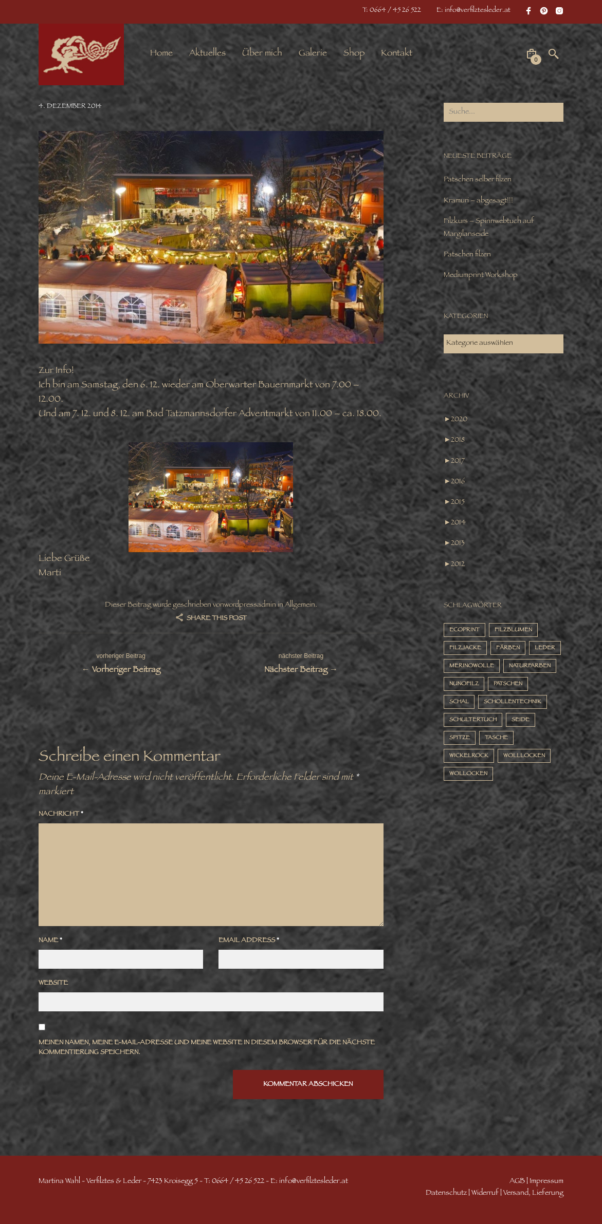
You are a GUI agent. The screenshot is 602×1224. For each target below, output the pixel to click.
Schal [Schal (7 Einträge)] (459, 702)
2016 (458, 482)
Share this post (216, 619)
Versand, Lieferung (533, 1193)
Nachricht (61, 815)
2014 (458, 523)
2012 (458, 564)
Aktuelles (207, 54)
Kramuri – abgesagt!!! (478, 201)
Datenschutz (446, 1193)
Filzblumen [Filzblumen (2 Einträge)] (513, 630)
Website (53, 984)
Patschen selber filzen (478, 180)
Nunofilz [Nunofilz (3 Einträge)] (464, 684)
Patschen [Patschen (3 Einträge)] (508, 684)
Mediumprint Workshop (481, 275)
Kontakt (396, 54)
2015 (458, 502)
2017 (457, 461)
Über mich (262, 54)
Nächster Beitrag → (300, 663)
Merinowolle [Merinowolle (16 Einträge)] (471, 666)
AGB (517, 1181)
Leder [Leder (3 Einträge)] (545, 648)
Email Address (248, 941)
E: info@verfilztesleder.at (473, 11)
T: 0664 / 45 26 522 (391, 11)
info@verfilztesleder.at (313, 1181)
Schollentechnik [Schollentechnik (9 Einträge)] (512, 702)
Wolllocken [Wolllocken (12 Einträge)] (524, 756)
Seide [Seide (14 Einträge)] (521, 720)
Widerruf (485, 1193)
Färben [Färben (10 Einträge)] (508, 648)
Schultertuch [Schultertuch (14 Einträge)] (473, 720)
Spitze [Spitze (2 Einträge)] (459, 738)
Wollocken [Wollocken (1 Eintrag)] (468, 774)
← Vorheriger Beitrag (121, 663)
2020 (459, 420)
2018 (458, 440)
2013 (458, 543)
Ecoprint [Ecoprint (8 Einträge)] (464, 630)
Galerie (313, 54)
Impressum (546, 1181)
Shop (353, 54)
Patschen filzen (467, 255)
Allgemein (300, 605)
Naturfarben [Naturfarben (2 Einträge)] (530, 666)
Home (161, 54)
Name (50, 941)
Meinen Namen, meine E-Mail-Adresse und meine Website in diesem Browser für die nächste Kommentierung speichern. (207, 1049)
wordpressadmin (250, 605)
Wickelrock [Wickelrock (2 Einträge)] (468, 756)
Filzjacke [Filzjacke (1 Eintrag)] (465, 648)
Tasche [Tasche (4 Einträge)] (496, 738)
